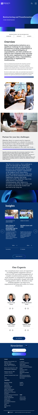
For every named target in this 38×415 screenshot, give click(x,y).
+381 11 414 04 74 (12, 365)
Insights (19, 36)
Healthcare (22, 371)
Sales (5, 404)
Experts (29, 36)
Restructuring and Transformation (19, 34)
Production (6, 403)
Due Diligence (7, 400)
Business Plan (7, 405)
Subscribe (19, 354)
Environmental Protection (25, 376)
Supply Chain (7, 398)
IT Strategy (6, 383)
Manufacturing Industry (25, 375)
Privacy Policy (23, 398)
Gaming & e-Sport (23, 369)
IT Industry (22, 361)
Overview (8, 36)
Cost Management (8, 396)
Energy (21, 368)
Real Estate (22, 378)
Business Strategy (8, 382)
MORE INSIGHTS (19, 256)
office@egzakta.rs (11, 364)
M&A (5, 407)
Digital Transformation (9, 389)
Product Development (9, 397)
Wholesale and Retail (24, 372)
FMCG (21, 373)
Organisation (7, 385)
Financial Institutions (24, 362)
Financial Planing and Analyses (11, 394)
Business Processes (8, 390)
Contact (21, 385)
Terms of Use (22, 397)
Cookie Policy (23, 399)
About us (22, 383)
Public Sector (22, 364)
